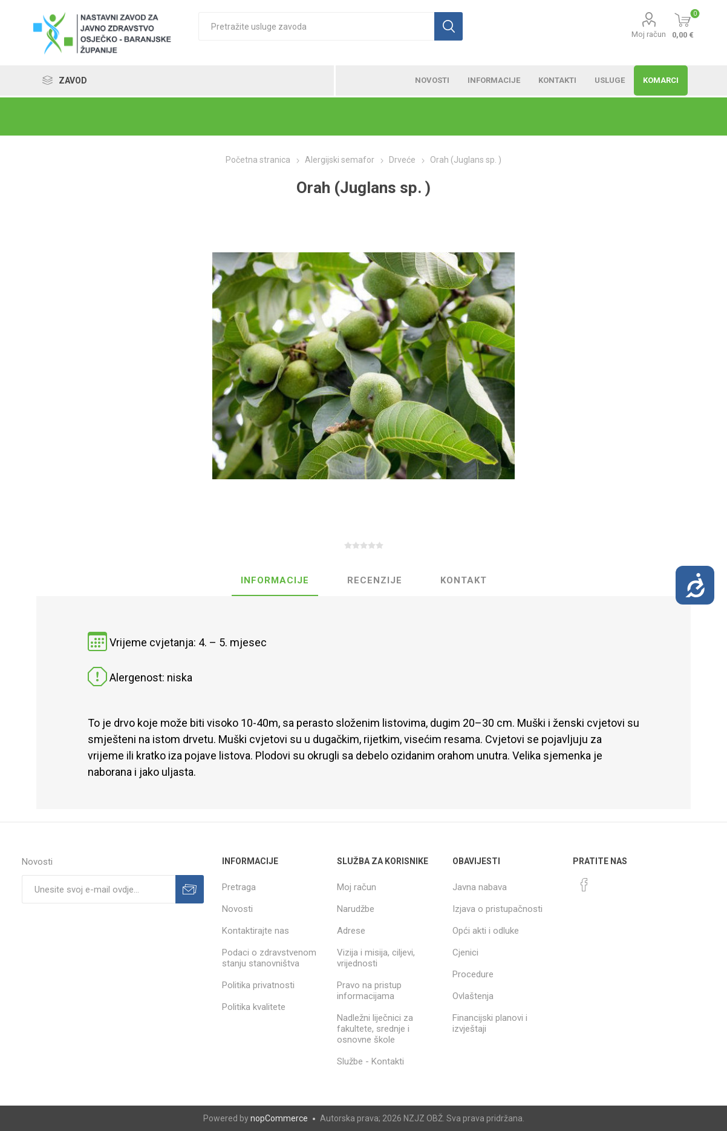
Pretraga (239, 887)
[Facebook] (584, 884)
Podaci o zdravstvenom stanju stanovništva (269, 958)
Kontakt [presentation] (463, 580)
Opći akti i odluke (485, 930)
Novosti (237, 908)
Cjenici (465, 952)
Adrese (351, 930)
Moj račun (648, 34)
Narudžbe (355, 908)
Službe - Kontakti (370, 1061)
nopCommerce (279, 1118)
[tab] (275, 581)
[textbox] (316, 26)
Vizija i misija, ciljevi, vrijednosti (376, 958)
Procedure (473, 974)
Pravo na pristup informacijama (369, 991)
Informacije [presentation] (275, 580)
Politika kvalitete (253, 1007)
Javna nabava (479, 887)
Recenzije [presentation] (374, 580)
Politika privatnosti (258, 985)
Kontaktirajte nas (255, 930)
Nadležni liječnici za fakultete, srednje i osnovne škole (375, 1028)
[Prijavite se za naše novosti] (98, 889)
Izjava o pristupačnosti (497, 908)
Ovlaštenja (473, 996)
